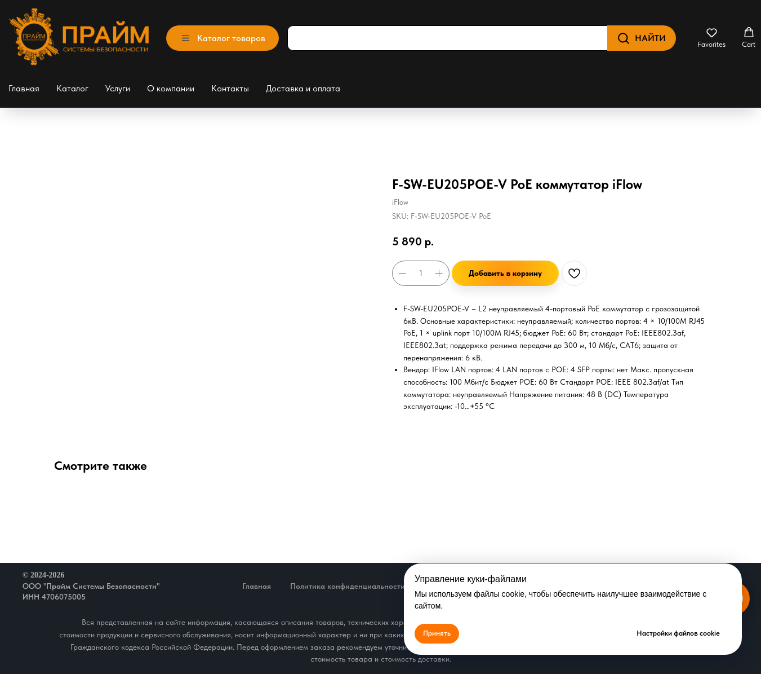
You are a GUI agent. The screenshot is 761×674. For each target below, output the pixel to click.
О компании (170, 88)
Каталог (72, 88)
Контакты (230, 88)
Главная (23, 88)
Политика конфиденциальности (347, 586)
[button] (711, 38)
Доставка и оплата (303, 88)
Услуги (117, 88)
